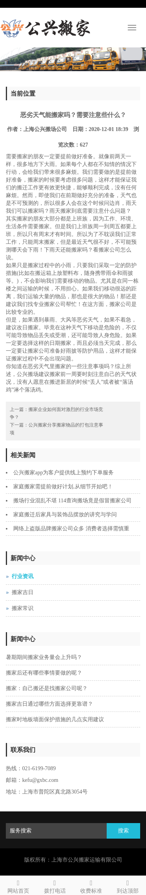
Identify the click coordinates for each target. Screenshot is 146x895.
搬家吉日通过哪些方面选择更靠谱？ (49, 704)
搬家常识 (22, 608)
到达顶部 (127, 885)
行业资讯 (22, 576)
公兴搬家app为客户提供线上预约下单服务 (63, 472)
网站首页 (18, 885)
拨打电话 (55, 885)
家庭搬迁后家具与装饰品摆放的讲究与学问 (65, 514)
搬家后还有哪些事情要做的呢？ (44, 673)
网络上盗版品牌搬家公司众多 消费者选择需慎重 (71, 528)
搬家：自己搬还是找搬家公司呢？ (47, 688)
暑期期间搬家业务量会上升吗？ (44, 657)
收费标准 (91, 885)
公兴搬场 (28, 374)
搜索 (123, 831)
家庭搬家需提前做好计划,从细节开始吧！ (63, 486)
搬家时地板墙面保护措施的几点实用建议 (55, 719)
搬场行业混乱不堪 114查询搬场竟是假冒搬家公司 (72, 500)
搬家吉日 (22, 592)
